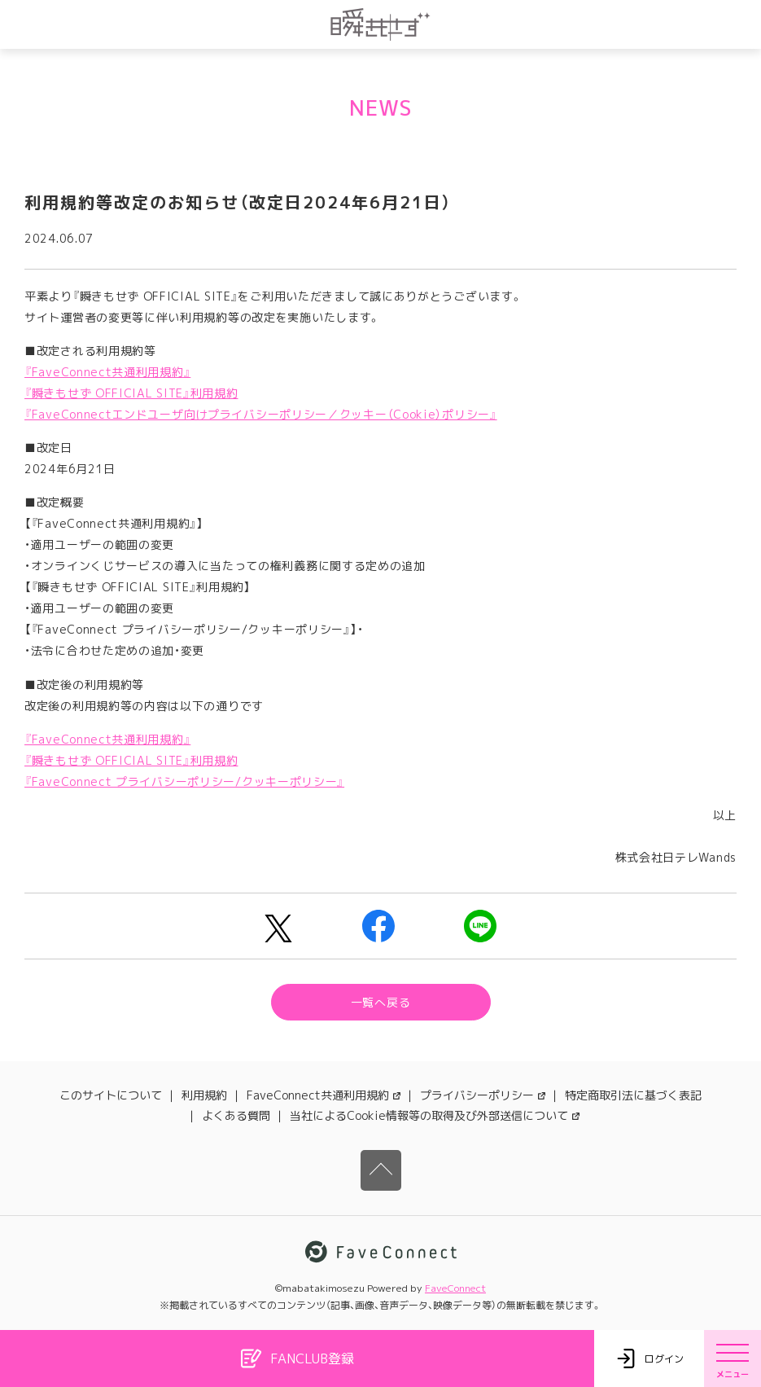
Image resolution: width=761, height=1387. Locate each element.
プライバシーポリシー (482, 1095)
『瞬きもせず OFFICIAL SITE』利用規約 (131, 393)
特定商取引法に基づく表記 (633, 1095)
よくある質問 (236, 1115)
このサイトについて (110, 1095)
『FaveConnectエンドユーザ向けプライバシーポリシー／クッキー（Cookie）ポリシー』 (260, 414)
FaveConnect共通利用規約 (323, 1095)
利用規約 (204, 1095)
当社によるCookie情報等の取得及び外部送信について (434, 1115)
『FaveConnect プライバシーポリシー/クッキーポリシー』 (184, 781)
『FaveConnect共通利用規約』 (107, 372)
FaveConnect (455, 1288)
